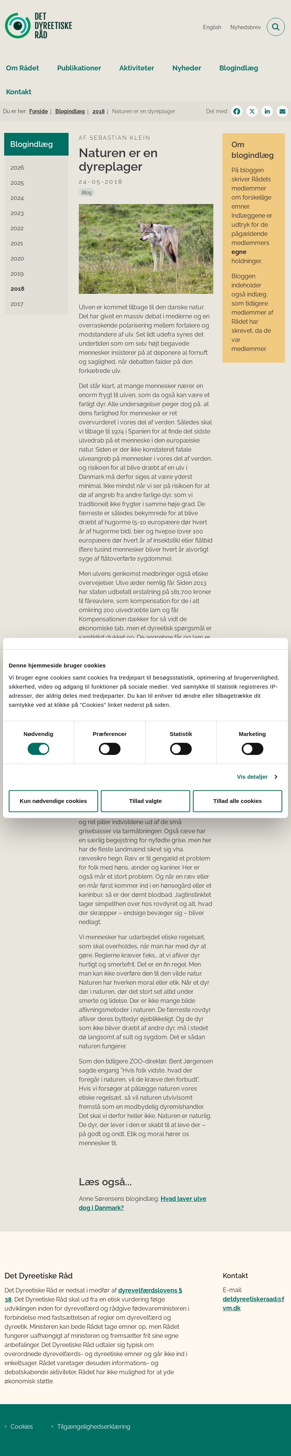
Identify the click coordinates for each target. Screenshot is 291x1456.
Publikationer (79, 68)
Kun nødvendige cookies (53, 801)
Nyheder (186, 68)
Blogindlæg (238, 68)
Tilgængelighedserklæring (93, 1426)
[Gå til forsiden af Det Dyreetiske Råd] (36, 27)
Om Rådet (22, 68)
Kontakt (18, 92)
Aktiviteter (136, 68)
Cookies (22, 1426)
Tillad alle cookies (237, 801)
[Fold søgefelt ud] (276, 27)
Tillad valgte (145, 801)
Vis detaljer (252, 776)
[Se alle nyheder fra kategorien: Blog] (86, 192)
